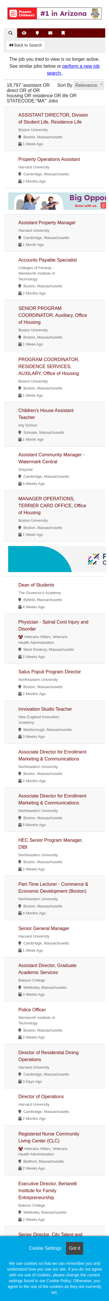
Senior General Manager (43, 928)
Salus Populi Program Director (49, 671)
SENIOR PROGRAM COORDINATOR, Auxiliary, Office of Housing (52, 315)
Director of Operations (41, 1096)
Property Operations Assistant (49, 159)
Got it (74, 1248)
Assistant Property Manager (47, 222)
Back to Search (25, 45)
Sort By (64, 85)
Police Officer (32, 1009)
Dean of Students (36, 584)
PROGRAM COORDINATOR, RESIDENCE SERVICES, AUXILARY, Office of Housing (48, 366)
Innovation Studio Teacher (45, 709)
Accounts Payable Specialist (47, 260)
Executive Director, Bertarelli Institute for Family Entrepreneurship (47, 1190)
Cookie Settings (45, 1248)
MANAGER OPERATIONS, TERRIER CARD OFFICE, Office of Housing (52, 505)
